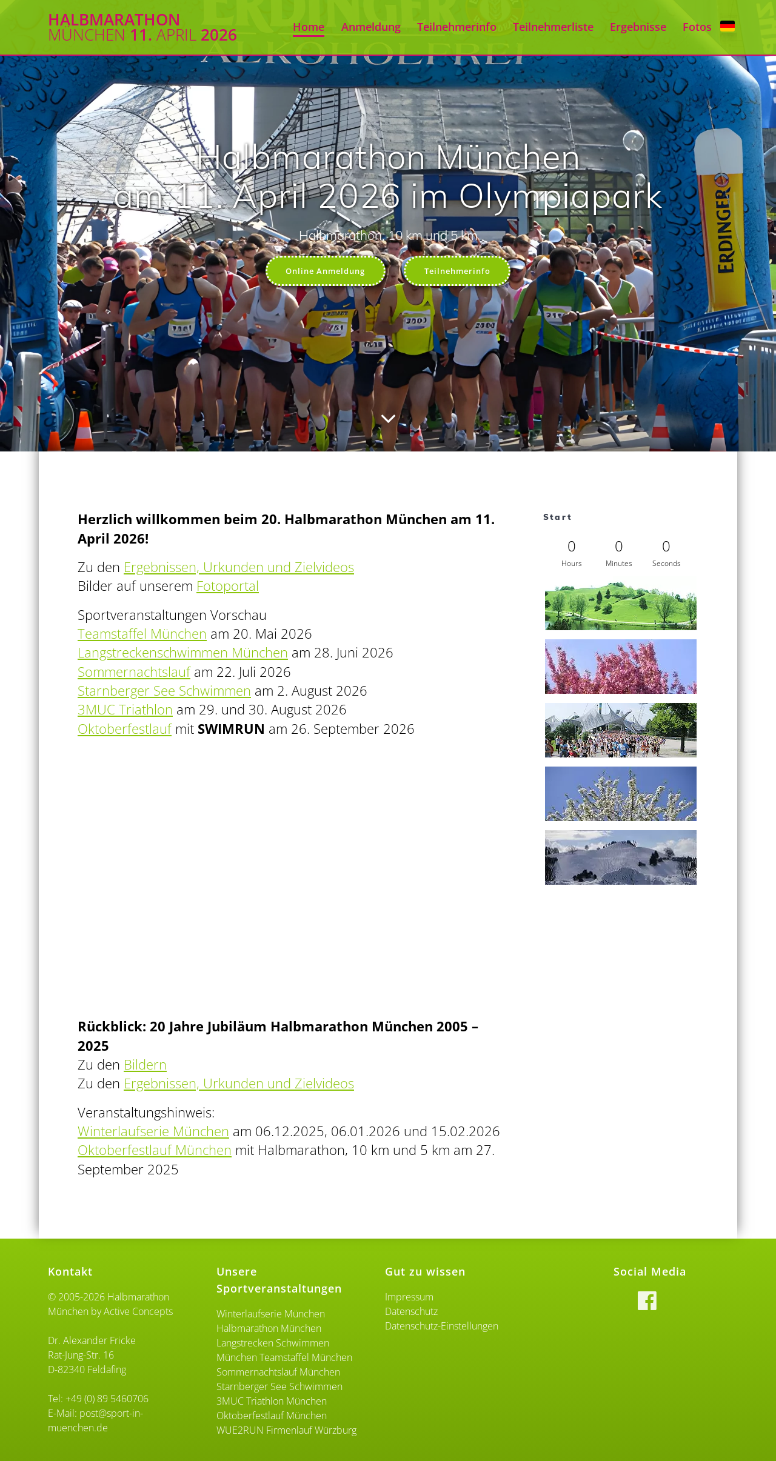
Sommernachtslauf (134, 673)
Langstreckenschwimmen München (183, 653)
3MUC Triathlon (125, 710)
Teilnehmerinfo (457, 26)
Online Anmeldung (322, 271)
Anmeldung (371, 26)
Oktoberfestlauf (125, 730)
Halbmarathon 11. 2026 (142, 27)
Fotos (697, 26)
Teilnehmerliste (553, 26)
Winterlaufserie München (153, 1132)
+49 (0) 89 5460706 (107, 1398)
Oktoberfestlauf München (155, 1151)
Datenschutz (411, 1311)
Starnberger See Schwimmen (164, 691)
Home (308, 26)
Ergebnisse (638, 26)
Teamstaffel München (142, 634)
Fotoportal (227, 586)
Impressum (409, 1296)
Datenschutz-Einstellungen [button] (441, 1326)
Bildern (145, 1065)
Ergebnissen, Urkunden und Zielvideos (239, 568)
